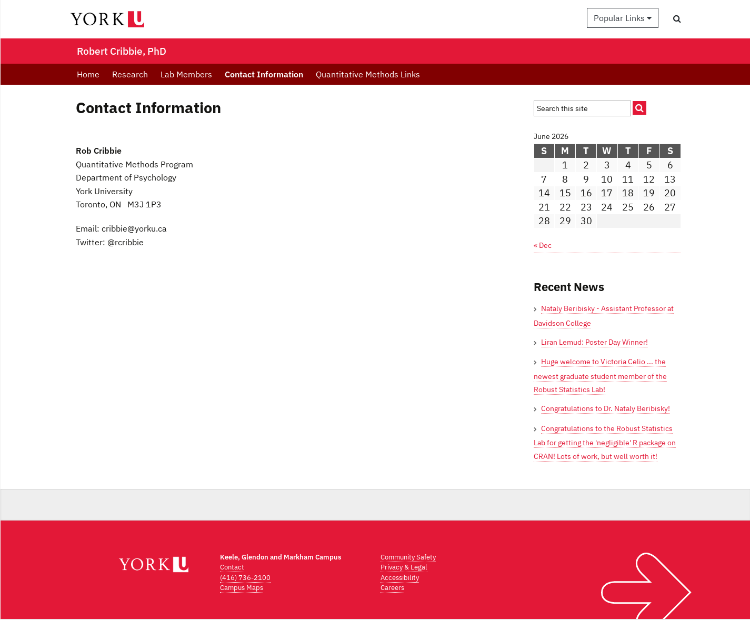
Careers (392, 587)
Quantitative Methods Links (368, 74)
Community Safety (408, 557)
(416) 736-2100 (245, 577)
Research (130, 74)
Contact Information (264, 74)
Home (88, 74)
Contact (232, 567)
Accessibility (400, 577)
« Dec (543, 245)
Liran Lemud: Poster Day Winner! (594, 342)
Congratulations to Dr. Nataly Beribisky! (605, 408)
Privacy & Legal (404, 567)
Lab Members (186, 74)
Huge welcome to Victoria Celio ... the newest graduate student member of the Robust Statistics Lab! (600, 375)
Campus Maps (241, 587)
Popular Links (623, 18)
